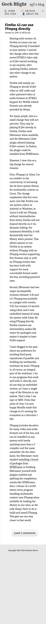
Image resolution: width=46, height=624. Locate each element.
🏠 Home (9, 10)
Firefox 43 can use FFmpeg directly (19, 27)
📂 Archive (28, 10)
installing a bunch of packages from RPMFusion (24, 463)
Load (24, 533)
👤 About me (30, 13)
